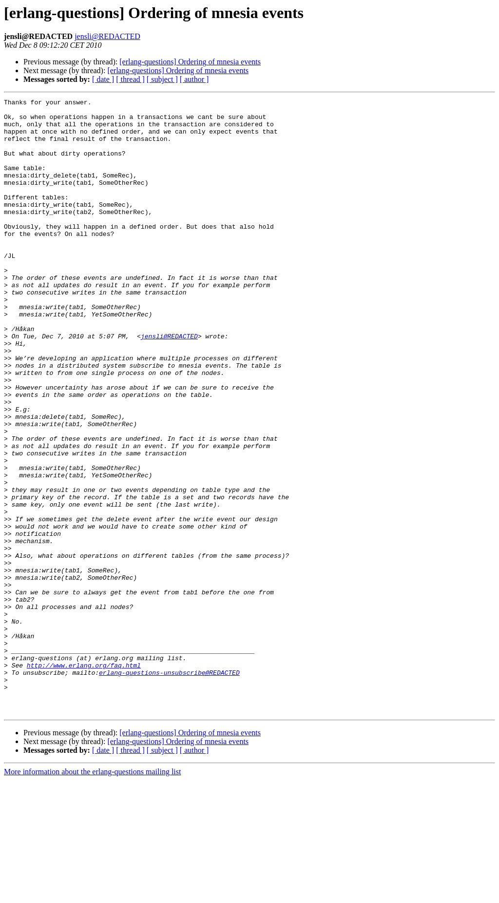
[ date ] (103, 79)
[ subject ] (162, 79)
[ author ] (194, 79)
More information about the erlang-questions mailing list (92, 894)
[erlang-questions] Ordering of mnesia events (190, 62)
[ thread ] (130, 79)
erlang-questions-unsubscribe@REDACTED (169, 788)
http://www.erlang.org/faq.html (84, 779)
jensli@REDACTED (107, 36)
